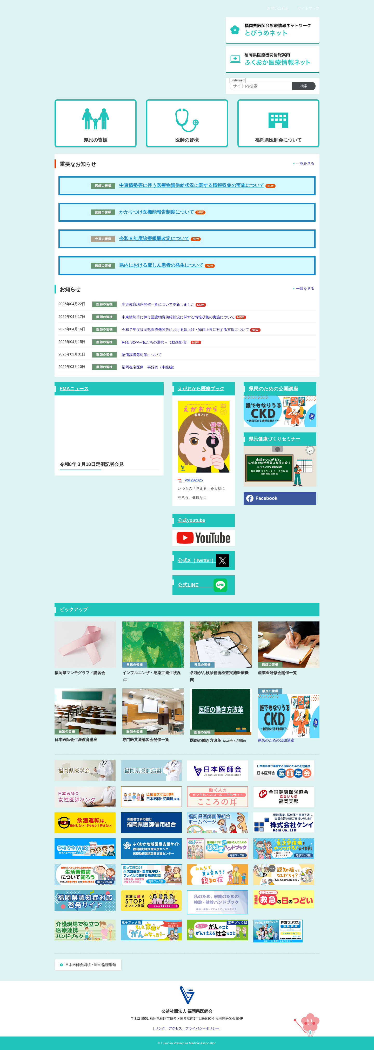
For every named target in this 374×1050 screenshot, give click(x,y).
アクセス (175, 1028)
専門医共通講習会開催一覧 (145, 739)
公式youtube (191, 520)
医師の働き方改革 (219, 740)
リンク (160, 1028)
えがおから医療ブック (201, 388)
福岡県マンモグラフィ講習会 (80, 672)
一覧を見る (305, 163)
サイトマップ (308, 8)
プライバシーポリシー (202, 1028)
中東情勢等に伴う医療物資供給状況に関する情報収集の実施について (191, 185)
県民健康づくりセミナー (274, 439)
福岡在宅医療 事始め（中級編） (149, 367)
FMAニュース (74, 388)
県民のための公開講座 (273, 388)
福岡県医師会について (278, 140)
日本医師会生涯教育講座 (76, 739)
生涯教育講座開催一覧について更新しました (158, 304)
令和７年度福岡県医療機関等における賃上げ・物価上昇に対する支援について (185, 329)
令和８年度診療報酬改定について (154, 238)
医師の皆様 (187, 140)
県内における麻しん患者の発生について (161, 265)
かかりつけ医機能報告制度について (142, 212)
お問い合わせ (278, 8)
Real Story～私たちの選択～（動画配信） (156, 342)
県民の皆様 (95, 140)
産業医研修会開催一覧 (277, 672)
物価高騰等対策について (142, 355)
